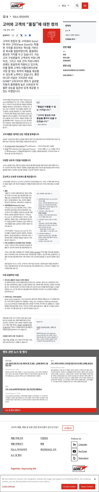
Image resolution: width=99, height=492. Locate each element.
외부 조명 (66, 57)
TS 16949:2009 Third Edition (15, 146)
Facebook (29, 35)
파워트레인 (67, 60)
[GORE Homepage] (18, 6)
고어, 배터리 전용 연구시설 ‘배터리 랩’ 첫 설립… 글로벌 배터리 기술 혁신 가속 (26, 364)
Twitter (21, 35)
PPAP (7, 149)
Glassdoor (80, 458)
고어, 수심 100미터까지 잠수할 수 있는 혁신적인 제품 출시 (23, 389)
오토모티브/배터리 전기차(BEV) (74, 70)
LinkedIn (79, 444)
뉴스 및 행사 (16, 455)
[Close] (95, 479)
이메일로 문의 (70, 39)
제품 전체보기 (17, 444)
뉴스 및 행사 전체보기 (12, 410)
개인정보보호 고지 (48, 449)
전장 (64, 54)
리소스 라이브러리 (21, 16)
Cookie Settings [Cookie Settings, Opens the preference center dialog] (8, 486)
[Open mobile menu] (85, 5)
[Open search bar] (77, 5)
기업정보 (44, 438)
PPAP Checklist (35, 252)
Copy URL (17, 35)
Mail (12, 35)
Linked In (25, 35)
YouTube (79, 451)
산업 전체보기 (68, 75)
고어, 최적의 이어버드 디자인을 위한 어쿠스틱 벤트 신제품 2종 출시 (72, 363)
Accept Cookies (69, 487)
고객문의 (68, 428)
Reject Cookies (87, 487)
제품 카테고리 (17, 438)
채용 (42, 444)
